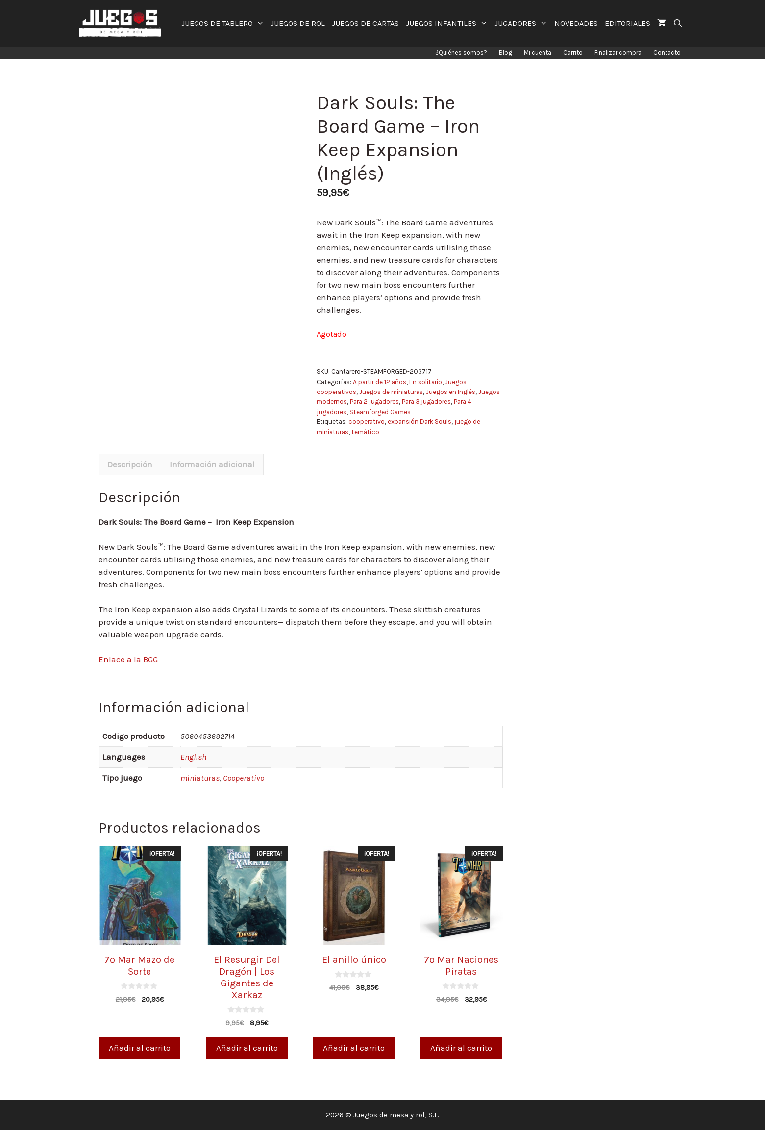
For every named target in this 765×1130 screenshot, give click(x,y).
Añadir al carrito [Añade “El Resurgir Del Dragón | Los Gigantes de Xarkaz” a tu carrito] (247, 1048)
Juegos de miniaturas (391, 391)
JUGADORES (522, 23)
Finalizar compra (618, 52)
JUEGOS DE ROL (298, 23)
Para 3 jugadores (426, 401)
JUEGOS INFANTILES (448, 23)
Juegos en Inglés (450, 391)
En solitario (425, 382)
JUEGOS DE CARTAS (365, 23)
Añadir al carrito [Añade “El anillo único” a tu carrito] (354, 1048)
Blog (505, 52)
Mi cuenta (537, 52)
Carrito (573, 52)
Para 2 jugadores (374, 401)
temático (365, 432)
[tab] (130, 464)
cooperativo (366, 421)
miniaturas (200, 778)
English (193, 757)
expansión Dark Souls (419, 421)
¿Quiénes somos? (461, 52)
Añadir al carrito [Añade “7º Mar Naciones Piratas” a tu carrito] (461, 1048)
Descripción (129, 464)
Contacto (667, 52)
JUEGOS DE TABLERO (224, 23)
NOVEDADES (576, 23)
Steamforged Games (380, 412)
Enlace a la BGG (128, 659)
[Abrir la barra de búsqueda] (678, 23)
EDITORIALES (627, 23)
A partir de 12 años (379, 382)
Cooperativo (243, 778)
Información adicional (212, 464)
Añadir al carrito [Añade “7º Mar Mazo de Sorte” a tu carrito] (140, 1048)
